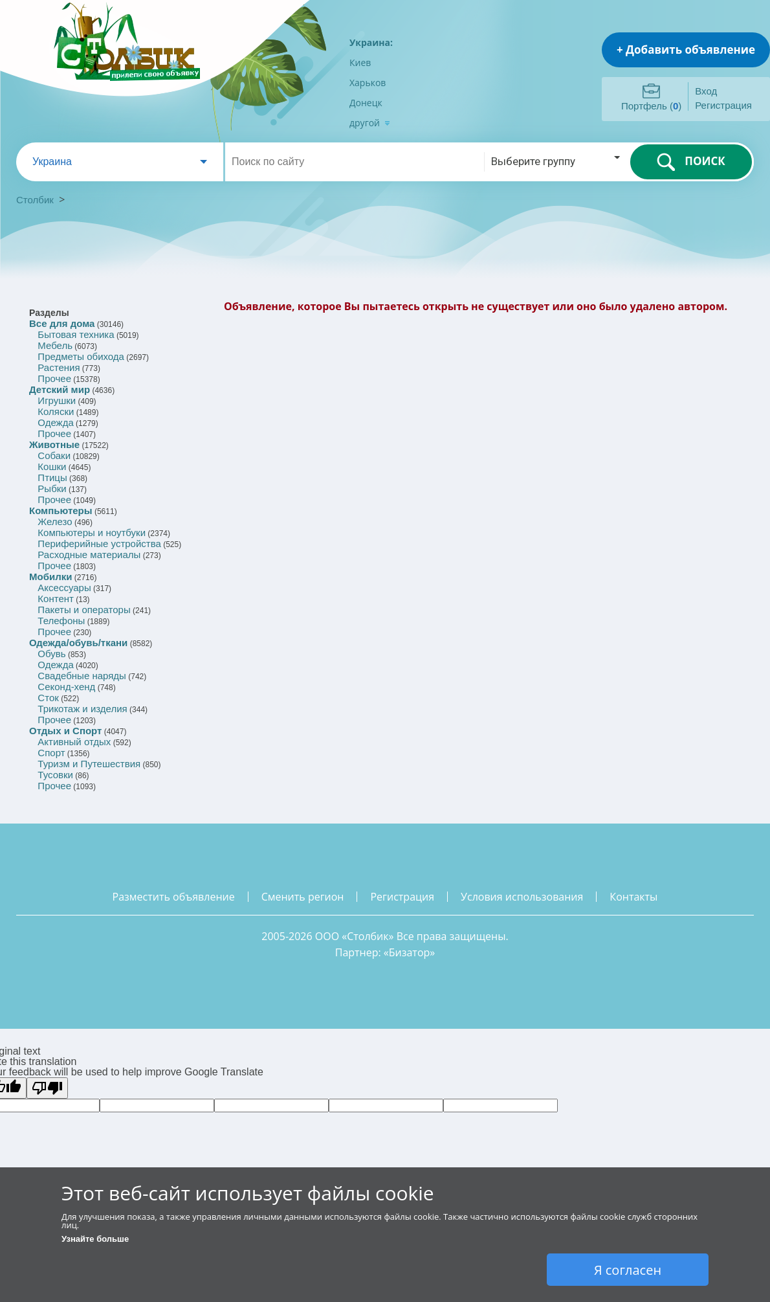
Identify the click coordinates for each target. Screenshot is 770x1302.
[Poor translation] (47, 1088)
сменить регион (302, 897)
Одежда (55, 422)
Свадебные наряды (82, 675)
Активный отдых (74, 741)
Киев (360, 62)
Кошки (52, 466)
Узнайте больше (95, 1239)
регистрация (402, 897)
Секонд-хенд (66, 686)
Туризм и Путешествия (89, 763)
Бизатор (409, 952)
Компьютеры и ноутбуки (92, 532)
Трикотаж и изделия (82, 708)
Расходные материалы (89, 554)
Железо (55, 521)
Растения (59, 367)
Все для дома (61, 323)
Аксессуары (64, 587)
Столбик (35, 199)
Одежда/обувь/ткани (78, 642)
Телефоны (61, 620)
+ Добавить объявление (686, 49)
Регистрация (723, 105)
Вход (706, 90)
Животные (54, 444)
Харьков (367, 82)
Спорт (51, 752)
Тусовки (55, 774)
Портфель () (651, 105)
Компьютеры (61, 510)
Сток (48, 697)
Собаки (54, 455)
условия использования (522, 897)
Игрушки (57, 400)
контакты (633, 897)
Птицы (52, 477)
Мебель (55, 345)
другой (369, 123)
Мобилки (50, 576)
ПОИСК (691, 162)
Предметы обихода (81, 356)
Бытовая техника (76, 334)
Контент (56, 598)
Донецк (365, 102)
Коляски (56, 411)
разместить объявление (174, 897)
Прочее (54, 378)
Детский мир (59, 389)
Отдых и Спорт (65, 730)
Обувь (51, 653)
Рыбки (52, 488)
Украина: (371, 42)
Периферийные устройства (99, 543)
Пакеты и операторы (84, 609)
